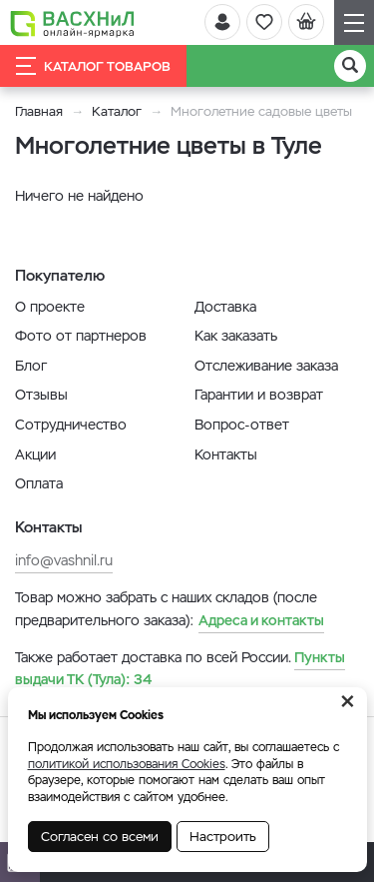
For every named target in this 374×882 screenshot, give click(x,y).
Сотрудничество (71, 425)
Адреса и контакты (261, 620)
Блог (31, 366)
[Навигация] (354, 22)
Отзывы (41, 395)
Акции (35, 454)
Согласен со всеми (100, 836)
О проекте (50, 307)
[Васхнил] (72, 23)
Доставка (225, 307)
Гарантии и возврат (258, 395)
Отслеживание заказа (266, 366)
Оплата (39, 483)
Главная (39, 111)
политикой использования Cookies (126, 764)
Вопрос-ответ (241, 425)
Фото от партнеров (81, 336)
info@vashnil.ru (64, 560)
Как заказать (235, 336)
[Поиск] (350, 66)
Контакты (225, 454)
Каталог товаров (93, 66)
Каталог (117, 111)
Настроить (222, 836)
